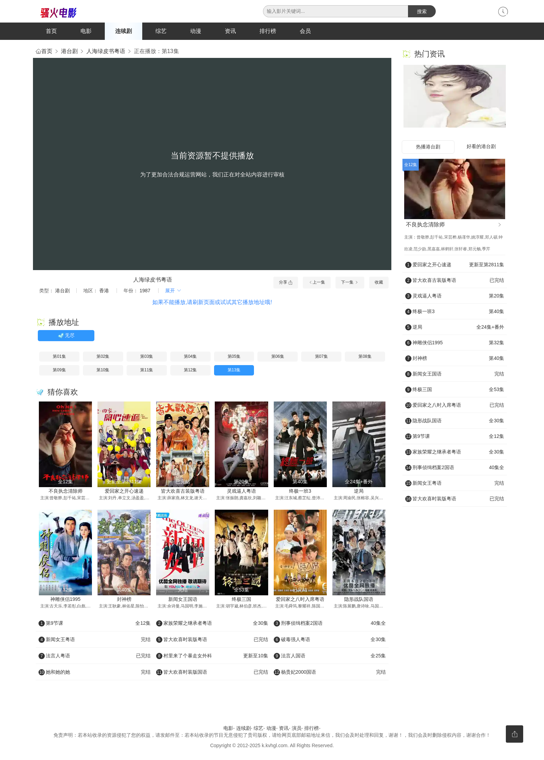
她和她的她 (95, 672)
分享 (285, 282)
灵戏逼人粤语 (241, 491)
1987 (144, 291)
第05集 (234, 357)
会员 (305, 31)
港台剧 (69, 52)
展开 (173, 291)
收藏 (379, 282)
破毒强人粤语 (330, 640)
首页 (51, 31)
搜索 (422, 11)
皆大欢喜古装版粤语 (183, 491)
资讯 (230, 31)
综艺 (161, 31)
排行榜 (268, 31)
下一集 (350, 282)
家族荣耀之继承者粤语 (212, 624)
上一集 (316, 282)
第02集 (102, 357)
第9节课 (95, 624)
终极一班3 (300, 491)
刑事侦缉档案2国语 (330, 624)
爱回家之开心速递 (124, 491)
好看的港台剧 (481, 147)
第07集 (321, 357)
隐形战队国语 (358, 600)
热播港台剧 (428, 147)
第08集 (364, 357)
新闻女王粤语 (95, 640)
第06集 (277, 357)
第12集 (190, 370)
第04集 (190, 357)
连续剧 (123, 31)
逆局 (359, 491)
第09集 (59, 370)
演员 (296, 729)
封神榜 (124, 600)
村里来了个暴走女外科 (212, 656)
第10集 (102, 370)
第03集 (146, 357)
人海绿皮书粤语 (105, 52)
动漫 (195, 31)
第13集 (234, 370)
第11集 (146, 370)
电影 (86, 31)
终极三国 (241, 600)
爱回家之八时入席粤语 (300, 600)
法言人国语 (330, 656)
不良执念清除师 (66, 491)
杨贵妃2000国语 (330, 672)
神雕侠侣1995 (65, 600)
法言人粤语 (95, 656)
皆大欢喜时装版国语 (212, 672)
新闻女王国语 (182, 600)
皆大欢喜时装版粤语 (212, 640)
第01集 (59, 357)
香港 (104, 291)
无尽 (66, 336)
